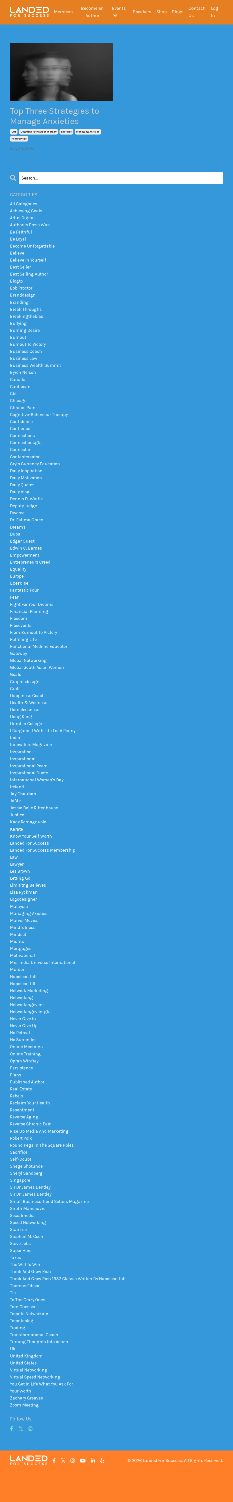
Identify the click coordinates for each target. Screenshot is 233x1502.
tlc (13, 1321)
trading (17, 1357)
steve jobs (21, 1270)
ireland (17, 802)
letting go (20, 896)
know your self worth (31, 853)
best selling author (29, 277)
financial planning (29, 622)
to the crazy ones (28, 1328)
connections (23, 442)
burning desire (25, 334)
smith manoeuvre (28, 1234)
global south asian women (37, 680)
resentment (22, 1134)
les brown (20, 889)
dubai (16, 543)
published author (27, 1105)
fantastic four (24, 601)
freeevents (21, 637)
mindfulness (19, 139)
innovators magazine (31, 759)
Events (119, 12)
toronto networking (30, 1342)
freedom (19, 630)
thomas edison (25, 1313)
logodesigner (23, 918)
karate (16, 846)
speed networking (28, 1249)
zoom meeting (25, 1436)
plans (15, 1098)
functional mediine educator (39, 658)
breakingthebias (27, 320)
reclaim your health (30, 1126)
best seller (21, 270)
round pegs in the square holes (42, 1170)
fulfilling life (23, 651)
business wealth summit (36, 370)
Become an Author (92, 12)
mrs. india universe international (43, 982)
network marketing (29, 1011)
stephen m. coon (27, 1263)
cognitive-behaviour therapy (38, 132)
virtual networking (29, 1400)
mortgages (21, 968)
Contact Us (196, 12)
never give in (23, 1040)
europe (17, 586)
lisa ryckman (24, 910)
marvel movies (24, 939)
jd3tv (15, 817)
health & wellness (29, 716)
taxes (15, 1285)
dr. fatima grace (26, 529)
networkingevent (27, 1026)
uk (13, 1378)
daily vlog (20, 500)
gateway (18, 666)
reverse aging (24, 1141)
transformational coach (34, 1364)
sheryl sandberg (26, 1198)
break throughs (26, 313)
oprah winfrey (24, 1083)
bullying (18, 327)
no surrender (23, 1062)
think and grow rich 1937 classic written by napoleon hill (68, 1306)
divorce (17, 522)
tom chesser (23, 1335)
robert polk (21, 1162)
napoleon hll (23, 1004)
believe (17, 255)
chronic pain (23, 414)
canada (18, 385)
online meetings (26, 1069)
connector (20, 457)
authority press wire (30, 226)
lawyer (17, 882)
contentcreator (25, 464)
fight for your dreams (32, 615)
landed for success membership (43, 867)
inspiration (21, 766)
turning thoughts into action (40, 1371)
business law (24, 363)
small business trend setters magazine (50, 1227)
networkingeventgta (31, 1033)
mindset (18, 954)
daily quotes (22, 493)
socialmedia (22, 1242)
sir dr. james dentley (31, 1220)
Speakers (142, 12)
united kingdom (26, 1385)
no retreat (20, 1054)
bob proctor (22, 291)
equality (18, 579)
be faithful (21, 234)
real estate (21, 1112)
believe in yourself (28, 262)
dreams (18, 536)
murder (17, 990)
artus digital (22, 219)
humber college (26, 738)
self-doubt (21, 1184)
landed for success (29, 860)
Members (63, 12)
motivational (23, 975)
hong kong (21, 730)
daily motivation (26, 486)
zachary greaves (26, 1429)
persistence (21, 1090)
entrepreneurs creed (30, 572)
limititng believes (28, 903)
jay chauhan (23, 810)
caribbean (20, 392)
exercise (66, 132)
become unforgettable (33, 248)
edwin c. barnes (26, 558)
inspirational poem (29, 781)
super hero (21, 1277)
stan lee (18, 1256)
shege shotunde (27, 1191)
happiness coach (27, 709)
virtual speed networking (35, 1407)
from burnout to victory (34, 644)
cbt (14, 132)
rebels (16, 1119)
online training (25, 1076)
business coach (26, 356)
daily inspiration (26, 478)
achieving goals (26, 212)
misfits (17, 961)
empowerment (25, 565)
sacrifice (19, 1177)
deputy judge (23, 514)
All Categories (24, 205)
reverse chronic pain (31, 1148)
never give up (24, 1047)
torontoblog (22, 1349)
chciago (18, 406)
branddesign (23, 298)
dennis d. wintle (26, 507)
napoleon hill (23, 997)
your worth (21, 1421)
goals (16, 687)
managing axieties (88, 132)
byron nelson (23, 378)
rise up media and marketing (39, 1155)
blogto (17, 284)
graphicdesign (25, 694)
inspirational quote (29, 788)
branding (19, 306)
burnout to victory (28, 349)
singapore (20, 1206)
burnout (18, 342)
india (15, 752)
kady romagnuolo (28, 838)
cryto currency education (35, 471)
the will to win (25, 1292)
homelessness (25, 723)
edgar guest (22, 550)
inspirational (23, 774)
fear (14, 608)
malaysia (19, 925)
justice (17, 831)
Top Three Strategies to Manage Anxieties (57, 116)
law (14, 874)
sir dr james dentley (30, 1213)
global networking (29, 673)
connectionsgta (26, 450)
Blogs (178, 12)
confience (20, 435)
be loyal (18, 241)
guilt (15, 702)
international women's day (37, 795)
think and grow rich (30, 1299)
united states (24, 1393)
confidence (21, 428)
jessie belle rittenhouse (34, 824)
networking (22, 1018)
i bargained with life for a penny (43, 745)
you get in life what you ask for (42, 1414)
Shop (161, 12)
